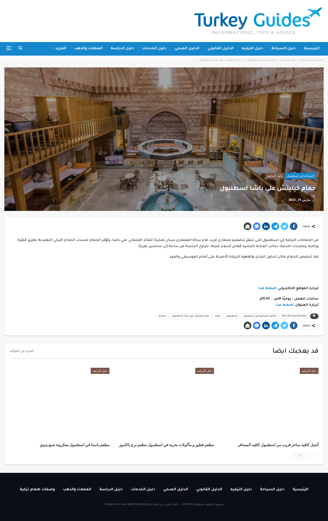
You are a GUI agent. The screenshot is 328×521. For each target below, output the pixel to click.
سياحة (162, 316)
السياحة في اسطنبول (300, 176)
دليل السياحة (283, 49)
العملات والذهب (88, 49)
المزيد (60, 49)
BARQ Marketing (139, 504)
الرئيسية (312, 49)
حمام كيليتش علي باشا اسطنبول (190, 316)
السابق (311, 455)
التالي (297, 455)
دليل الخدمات (154, 49)
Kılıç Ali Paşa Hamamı (294, 316)
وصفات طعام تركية (37, 490)
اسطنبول (232, 316)
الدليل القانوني (220, 49)
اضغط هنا (268, 288)
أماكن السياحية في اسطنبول (259, 316)
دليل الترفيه (252, 49)
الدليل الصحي (187, 49)
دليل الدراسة (122, 49)
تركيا (217, 316)
